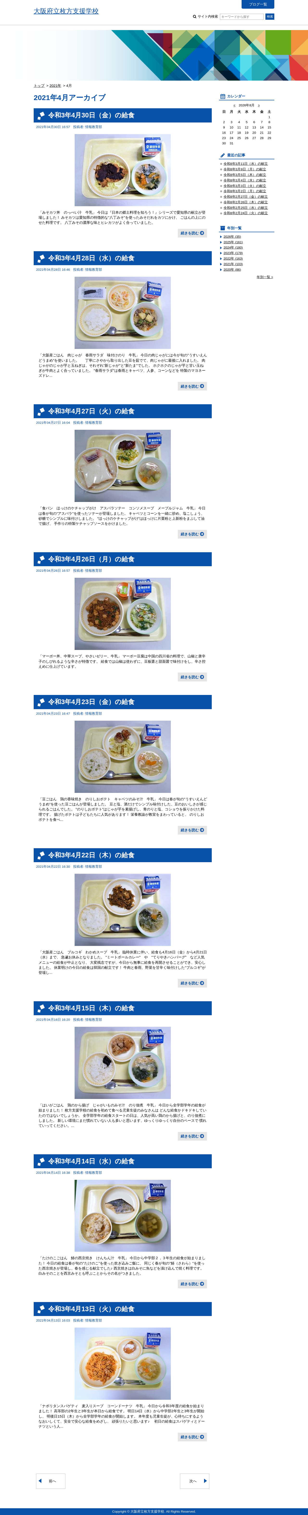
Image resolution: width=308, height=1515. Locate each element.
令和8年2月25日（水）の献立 (246, 208)
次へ (193, 1481)
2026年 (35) (232, 236)
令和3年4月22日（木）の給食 (91, 855)
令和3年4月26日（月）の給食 (91, 559)
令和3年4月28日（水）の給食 (91, 258)
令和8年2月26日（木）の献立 (246, 202)
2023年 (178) (233, 253)
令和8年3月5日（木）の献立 (245, 175)
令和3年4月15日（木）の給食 (91, 1008)
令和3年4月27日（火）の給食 (91, 411)
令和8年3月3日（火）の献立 (245, 186)
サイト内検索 (230, 16)
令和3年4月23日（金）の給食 (91, 702)
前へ (52, 1481)
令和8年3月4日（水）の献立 (245, 180)
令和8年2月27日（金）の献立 (246, 197)
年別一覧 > (265, 277)
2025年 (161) (233, 242)
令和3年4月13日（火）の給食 (91, 1309)
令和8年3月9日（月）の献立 (245, 169)
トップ (39, 85)
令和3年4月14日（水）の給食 (91, 1161)
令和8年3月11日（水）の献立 (246, 164)
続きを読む (190, 233)
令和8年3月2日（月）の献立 (245, 191)
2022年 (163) (233, 258)
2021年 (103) (233, 264)
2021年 (55, 85)
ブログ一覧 (258, 4)
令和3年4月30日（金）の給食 (91, 115)
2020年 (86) (232, 269)
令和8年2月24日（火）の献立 (246, 213)
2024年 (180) (233, 247)
